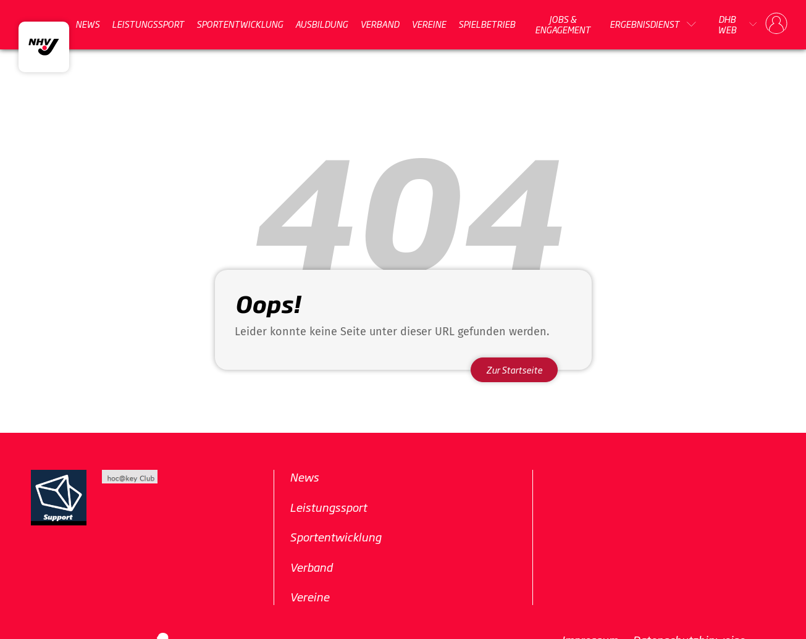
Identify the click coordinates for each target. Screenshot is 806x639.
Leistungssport (148, 24)
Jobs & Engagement (562, 24)
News (87, 24)
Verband (379, 24)
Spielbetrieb (486, 24)
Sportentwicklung (239, 24)
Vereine (428, 24)
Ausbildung (321, 24)
